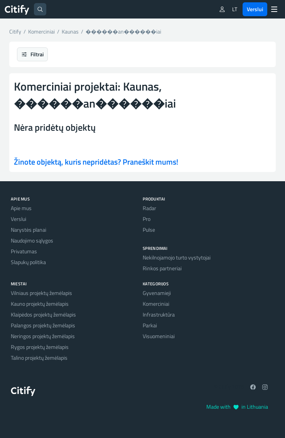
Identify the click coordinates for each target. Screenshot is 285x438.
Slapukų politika (28, 262)
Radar (149, 208)
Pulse (149, 230)
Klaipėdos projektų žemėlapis (43, 314)
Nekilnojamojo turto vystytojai (177, 257)
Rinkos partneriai (162, 268)
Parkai (150, 325)
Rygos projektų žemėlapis (40, 347)
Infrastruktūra (159, 314)
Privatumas (24, 251)
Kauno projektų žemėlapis (40, 304)
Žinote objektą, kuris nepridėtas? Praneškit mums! (96, 162)
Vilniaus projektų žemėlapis (41, 293)
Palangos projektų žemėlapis (43, 325)
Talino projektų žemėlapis (39, 358)
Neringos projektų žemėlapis (43, 336)
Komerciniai (156, 304)
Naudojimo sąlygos (32, 240)
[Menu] (274, 9)
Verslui (255, 9)
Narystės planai (28, 230)
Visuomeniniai (159, 336)
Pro (146, 219)
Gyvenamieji (157, 293)
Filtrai (32, 54)
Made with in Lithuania (237, 407)
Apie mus (21, 208)
